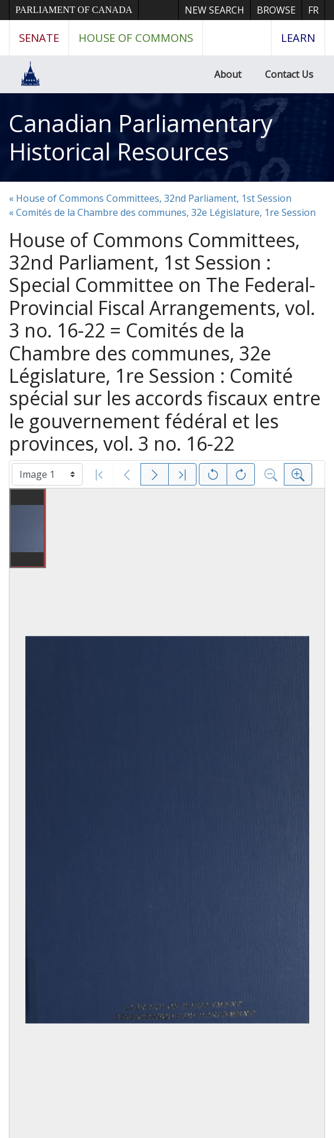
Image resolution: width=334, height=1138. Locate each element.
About (227, 74)
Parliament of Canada (73, 10)
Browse (276, 10)
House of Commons (135, 37)
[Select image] (47, 474)
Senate (39, 37)
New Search (214, 10)
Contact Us (289, 74)
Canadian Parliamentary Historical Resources (141, 137)
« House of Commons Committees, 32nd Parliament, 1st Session (150, 198)
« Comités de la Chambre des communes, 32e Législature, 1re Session (162, 212)
